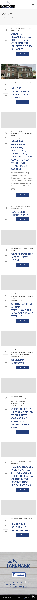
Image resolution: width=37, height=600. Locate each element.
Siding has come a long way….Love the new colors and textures (22, 310)
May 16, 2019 (18, 301)
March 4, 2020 (19, 138)
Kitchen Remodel (27, 519)
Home (18, 23)
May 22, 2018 (18, 406)
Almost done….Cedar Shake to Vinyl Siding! (21, 93)
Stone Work (23, 354)
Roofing (25, 28)
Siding (25, 83)
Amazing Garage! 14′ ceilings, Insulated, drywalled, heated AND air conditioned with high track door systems (21, 155)
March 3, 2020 (19, 208)
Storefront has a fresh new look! (22, 257)
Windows (28, 354)
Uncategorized (27, 206)
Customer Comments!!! (19, 213)
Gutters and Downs (23, 133)
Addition (15, 133)
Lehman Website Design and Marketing (19, 598)
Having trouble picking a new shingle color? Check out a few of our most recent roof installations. (22, 476)
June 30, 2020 (15, 30)
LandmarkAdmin (17, 28)
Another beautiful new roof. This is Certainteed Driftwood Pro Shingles (21, 41)
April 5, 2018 (18, 521)
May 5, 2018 (14, 463)
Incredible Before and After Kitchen (20, 527)
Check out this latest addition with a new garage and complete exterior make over (22, 418)
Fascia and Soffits (17, 296)
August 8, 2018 (19, 357)
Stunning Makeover (18, 361)
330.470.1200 (23, 584)
